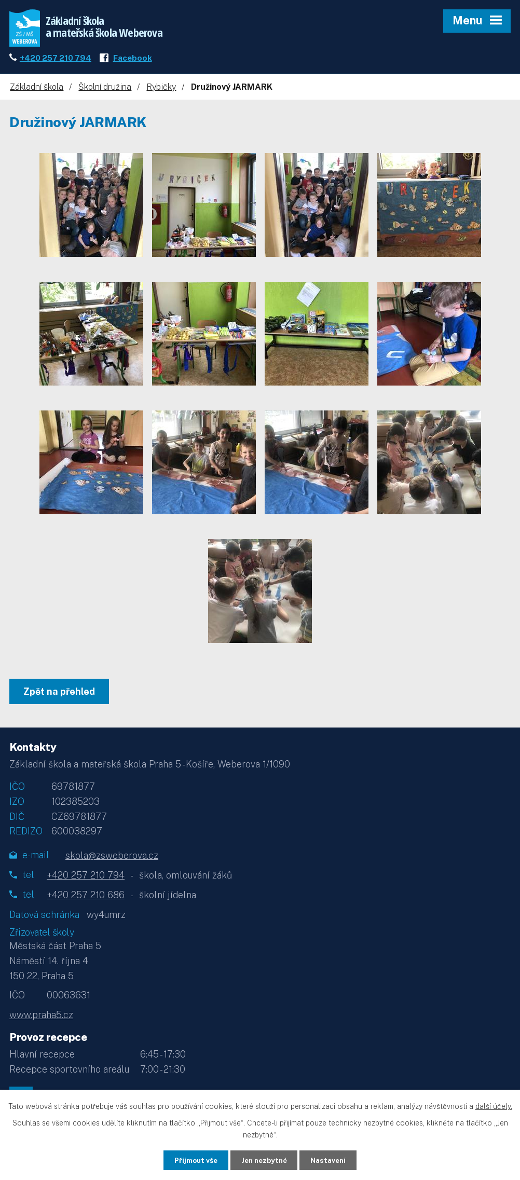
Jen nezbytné (264, 1160)
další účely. (493, 1106)
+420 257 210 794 (55, 60)
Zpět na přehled (60, 694)
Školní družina (104, 90)
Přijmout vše (190, 1160)
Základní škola (36, 90)
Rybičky (161, 90)
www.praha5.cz (41, 1017)
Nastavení (333, 1160)
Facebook (132, 60)
